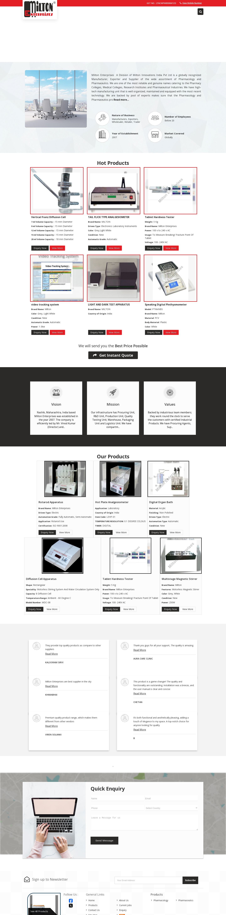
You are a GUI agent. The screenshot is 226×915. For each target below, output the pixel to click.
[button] (192, 3)
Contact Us (94, 910)
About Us (124, 900)
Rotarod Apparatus (50, 502)
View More (57, 248)
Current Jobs (125, 905)
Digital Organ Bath (161, 502)
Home (91, 900)
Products (92, 905)
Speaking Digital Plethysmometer (166, 304)
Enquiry (122, 910)
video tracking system (45, 304)
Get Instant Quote (113, 355)
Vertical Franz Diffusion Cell (48, 217)
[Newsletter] (149, 880)
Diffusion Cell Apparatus (41, 579)
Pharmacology (160, 900)
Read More (51, 654)
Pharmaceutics (185, 900)
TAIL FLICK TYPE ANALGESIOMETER (108, 217)
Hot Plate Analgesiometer (112, 502)
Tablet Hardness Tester (159, 217)
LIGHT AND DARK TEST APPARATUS (109, 304)
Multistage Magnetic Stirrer (179, 579)
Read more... (121, 99)
